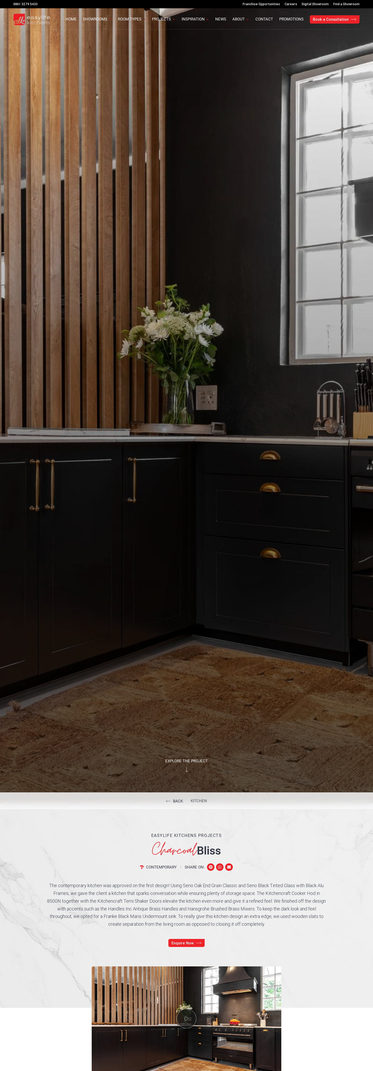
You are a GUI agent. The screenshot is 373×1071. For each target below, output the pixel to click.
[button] (210, 867)
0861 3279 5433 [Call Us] (25, 4)
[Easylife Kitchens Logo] (31, 19)
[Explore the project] (186, 769)
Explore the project (186, 761)
